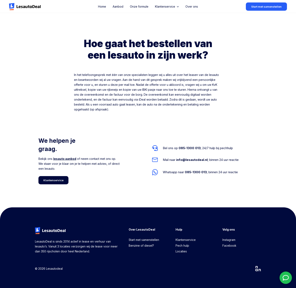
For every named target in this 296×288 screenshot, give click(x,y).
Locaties (181, 251)
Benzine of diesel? (141, 245)
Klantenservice (186, 240)
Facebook (229, 245)
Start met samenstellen (144, 240)
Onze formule (139, 6)
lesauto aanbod (64, 158)
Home (102, 6)
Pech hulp (182, 245)
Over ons (191, 6)
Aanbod (118, 6)
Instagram (228, 240)
